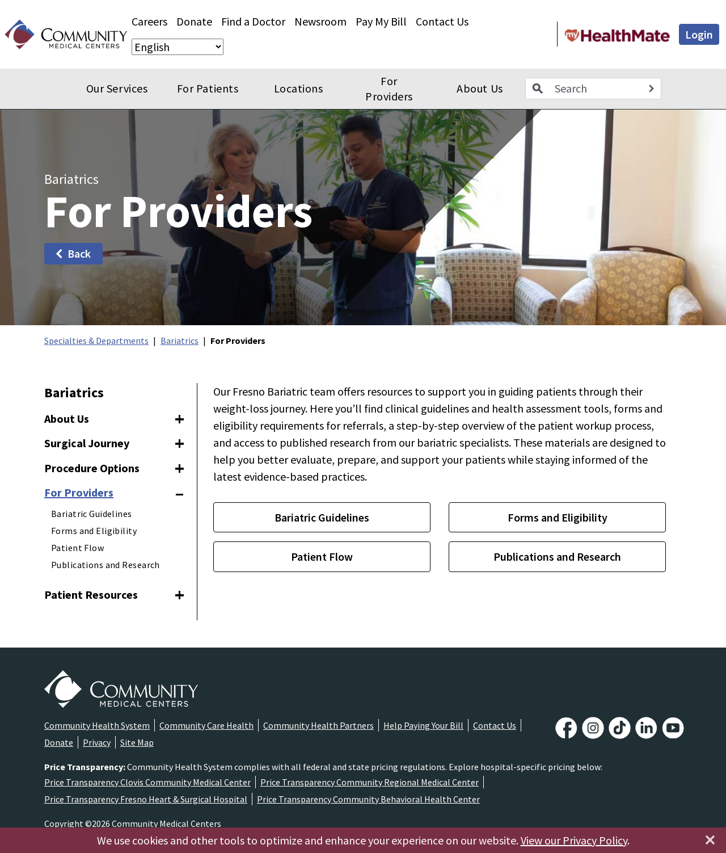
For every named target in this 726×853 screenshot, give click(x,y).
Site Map (137, 742)
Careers (149, 21)
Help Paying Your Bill (423, 725)
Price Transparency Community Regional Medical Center (369, 782)
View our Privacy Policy (574, 840)
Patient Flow (77, 547)
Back (72, 253)
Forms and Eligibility (94, 530)
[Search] (651, 88)
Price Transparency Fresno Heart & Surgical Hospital (145, 799)
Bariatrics (180, 340)
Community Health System (97, 725)
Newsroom (320, 21)
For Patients (207, 88)
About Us (480, 88)
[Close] (710, 840)
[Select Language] (177, 47)
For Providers (389, 89)
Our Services (116, 88)
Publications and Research (105, 564)
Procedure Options (92, 468)
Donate (194, 21)
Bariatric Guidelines (91, 513)
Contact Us (442, 21)
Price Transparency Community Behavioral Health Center (368, 799)
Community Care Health (206, 725)
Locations (298, 88)
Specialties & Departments (96, 340)
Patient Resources (91, 594)
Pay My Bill (381, 21)
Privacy (97, 742)
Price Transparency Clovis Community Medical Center (147, 782)
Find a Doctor (253, 21)
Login (699, 34)
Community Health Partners (318, 725)
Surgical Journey (86, 443)
